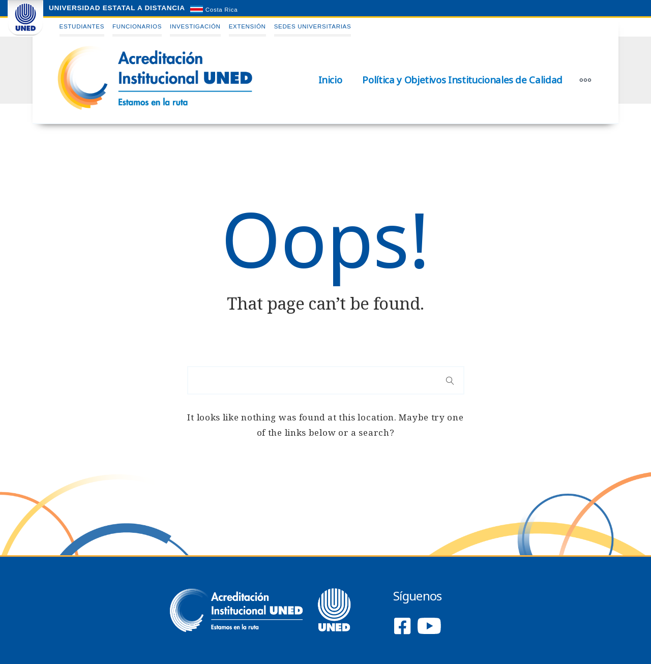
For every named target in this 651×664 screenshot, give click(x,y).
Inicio (330, 79)
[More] (585, 80)
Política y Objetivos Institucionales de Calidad (462, 79)
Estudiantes (82, 26)
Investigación (195, 26)
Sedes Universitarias (312, 26)
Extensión (247, 26)
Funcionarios (137, 26)
